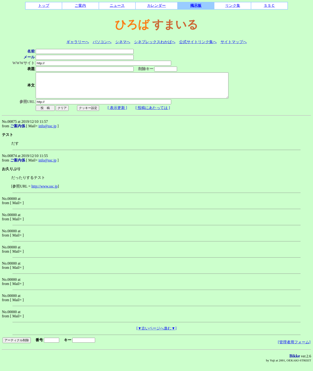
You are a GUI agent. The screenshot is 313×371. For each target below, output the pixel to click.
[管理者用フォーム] (294, 347)
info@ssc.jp (48, 131)
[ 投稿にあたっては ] (149, 113)
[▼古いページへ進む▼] (156, 333)
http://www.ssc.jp (44, 191)
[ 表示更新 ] (114, 113)
